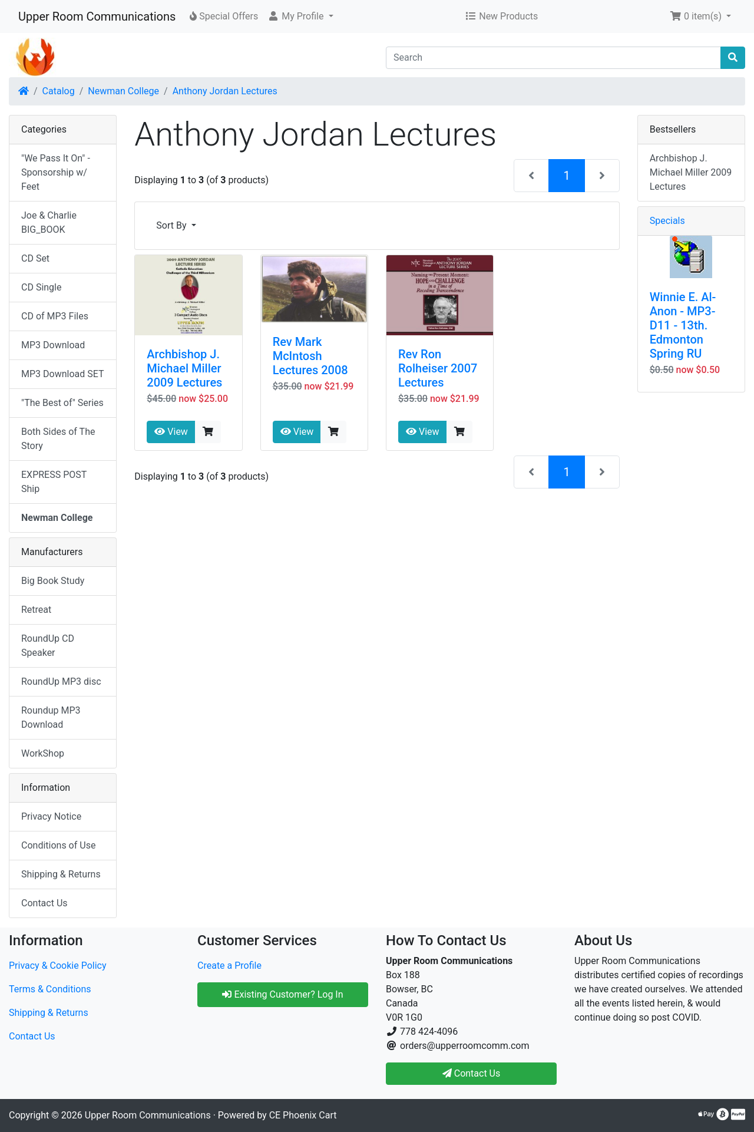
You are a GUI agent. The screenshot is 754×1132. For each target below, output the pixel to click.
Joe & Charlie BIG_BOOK (49, 222)
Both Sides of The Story (58, 438)
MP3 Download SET (62, 373)
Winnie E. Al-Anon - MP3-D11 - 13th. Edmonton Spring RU (683, 325)
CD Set (35, 258)
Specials (667, 220)
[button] (300, 16)
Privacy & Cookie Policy (58, 965)
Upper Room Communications (97, 16)
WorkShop (42, 753)
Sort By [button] (172, 225)
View (171, 431)
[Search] (553, 58)
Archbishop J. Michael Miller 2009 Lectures (184, 368)
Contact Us (44, 903)
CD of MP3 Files (54, 316)
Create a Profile (229, 965)
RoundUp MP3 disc (61, 681)
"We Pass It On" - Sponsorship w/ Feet (55, 172)
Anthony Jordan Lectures (225, 91)
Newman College (123, 91)
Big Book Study (52, 580)
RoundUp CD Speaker (47, 645)
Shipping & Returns (61, 874)
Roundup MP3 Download (51, 717)
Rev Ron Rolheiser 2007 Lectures (437, 368)
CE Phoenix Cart (303, 1115)
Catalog (58, 91)
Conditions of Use (58, 845)
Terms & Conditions (50, 989)
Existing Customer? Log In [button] (282, 994)
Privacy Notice (51, 816)
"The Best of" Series (62, 402)
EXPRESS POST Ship (54, 481)
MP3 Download (53, 345)
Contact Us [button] (471, 1073)
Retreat (36, 609)
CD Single (41, 287)
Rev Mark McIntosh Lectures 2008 (310, 356)
